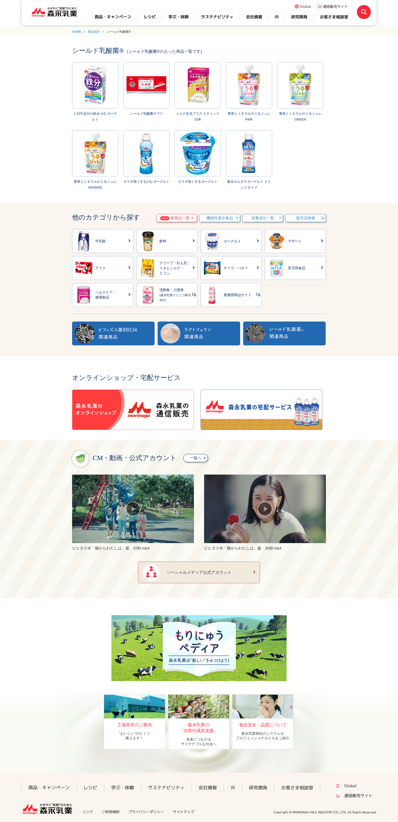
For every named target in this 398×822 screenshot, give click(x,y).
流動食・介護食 (175, 295)
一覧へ (195, 458)
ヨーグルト (232, 241)
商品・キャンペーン (113, 17)
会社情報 (254, 17)
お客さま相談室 (334, 17)
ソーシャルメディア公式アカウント (199, 572)
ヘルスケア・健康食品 (105, 295)
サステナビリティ (217, 17)
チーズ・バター (236, 268)
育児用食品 (296, 268)
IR (277, 17)
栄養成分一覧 (262, 218)
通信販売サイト (335, 6)
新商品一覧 (174, 218)
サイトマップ (183, 811)
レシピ (150, 17)
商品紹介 (94, 31)
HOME (76, 31)
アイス (100, 268)
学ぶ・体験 (178, 17)
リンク (87, 811)
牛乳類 (100, 241)
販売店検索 (305, 218)
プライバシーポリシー (146, 811)
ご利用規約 (111, 811)
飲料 (162, 241)
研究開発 (299, 17)
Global (305, 6)
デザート (295, 241)
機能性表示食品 (219, 218)
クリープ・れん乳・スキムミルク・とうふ (175, 268)
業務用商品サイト (237, 295)
